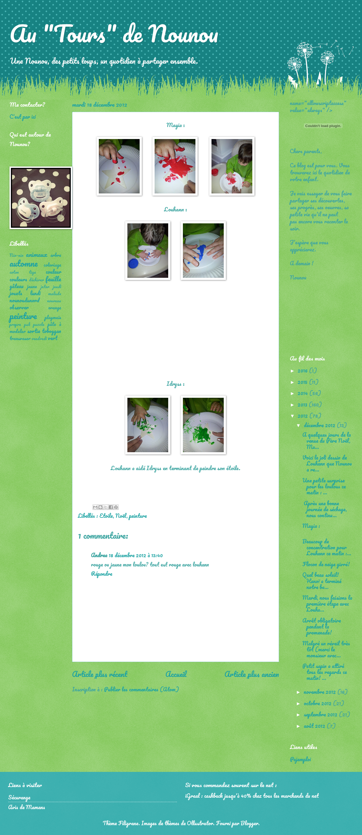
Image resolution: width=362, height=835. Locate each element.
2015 (303, 381)
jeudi (57, 286)
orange (54, 307)
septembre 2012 (321, 714)
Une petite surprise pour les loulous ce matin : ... (324, 486)
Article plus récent (99, 674)
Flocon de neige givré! (326, 564)
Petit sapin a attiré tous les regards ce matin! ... (324, 671)
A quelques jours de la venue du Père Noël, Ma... (327, 440)
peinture (138, 515)
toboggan (51, 330)
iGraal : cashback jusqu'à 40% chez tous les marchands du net (252, 795)
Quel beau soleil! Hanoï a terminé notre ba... (321, 580)
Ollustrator (200, 823)
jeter (45, 286)
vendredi (39, 338)
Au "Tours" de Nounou (114, 33)
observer (19, 307)
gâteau (17, 286)
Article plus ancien (252, 674)
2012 (303, 415)
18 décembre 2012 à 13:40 (136, 555)
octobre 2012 (318, 703)
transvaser (20, 338)
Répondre (101, 573)
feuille (53, 278)
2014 (303, 393)
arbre (55, 255)
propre (15, 324)
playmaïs (53, 317)
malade (54, 293)
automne (24, 263)
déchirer (36, 279)
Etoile (106, 515)
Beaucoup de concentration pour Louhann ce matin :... (326, 547)
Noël (121, 515)
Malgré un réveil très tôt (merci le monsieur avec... (326, 649)
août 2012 (315, 725)
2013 (303, 404)
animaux (36, 254)
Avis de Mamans (26, 807)
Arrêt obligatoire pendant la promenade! (321, 626)
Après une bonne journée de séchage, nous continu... (324, 509)
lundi (35, 293)
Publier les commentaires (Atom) (141, 689)
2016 (303, 370)
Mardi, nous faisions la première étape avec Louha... (327, 603)
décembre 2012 (320, 425)
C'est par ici (23, 116)
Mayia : (312, 525)
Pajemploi (300, 759)
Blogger (249, 823)
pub (27, 324)
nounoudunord (24, 300)
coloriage (52, 265)
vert (52, 338)
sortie (33, 330)
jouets (16, 293)
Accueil (175, 674)
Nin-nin (16, 255)
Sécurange (19, 797)
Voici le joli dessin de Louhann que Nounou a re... (327, 463)
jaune (32, 286)
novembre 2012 (320, 691)
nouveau (54, 300)
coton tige (23, 272)
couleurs (18, 279)
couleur (53, 271)
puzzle (38, 324)
